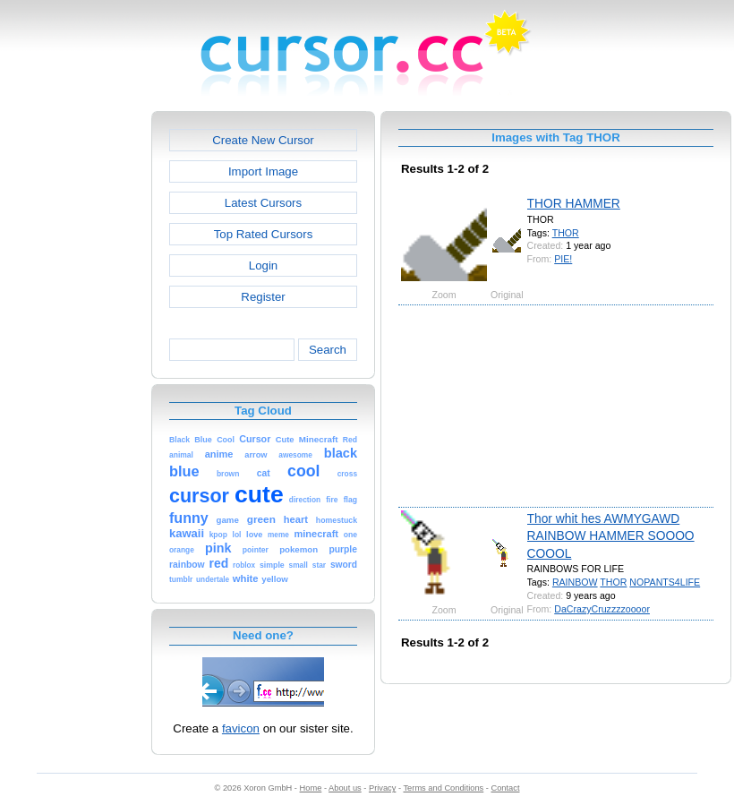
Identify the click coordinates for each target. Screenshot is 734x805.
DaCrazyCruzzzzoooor (602, 609)
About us (345, 788)
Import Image (263, 171)
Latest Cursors (263, 203)
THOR (565, 232)
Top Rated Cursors (263, 234)
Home (311, 788)
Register (263, 297)
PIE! (563, 258)
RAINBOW (575, 582)
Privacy (382, 788)
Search (327, 349)
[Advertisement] (74, 379)
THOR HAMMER (573, 203)
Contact (505, 788)
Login (263, 265)
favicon (241, 728)
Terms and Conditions (443, 788)
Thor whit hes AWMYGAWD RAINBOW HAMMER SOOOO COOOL (611, 536)
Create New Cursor (263, 140)
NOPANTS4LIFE (664, 582)
